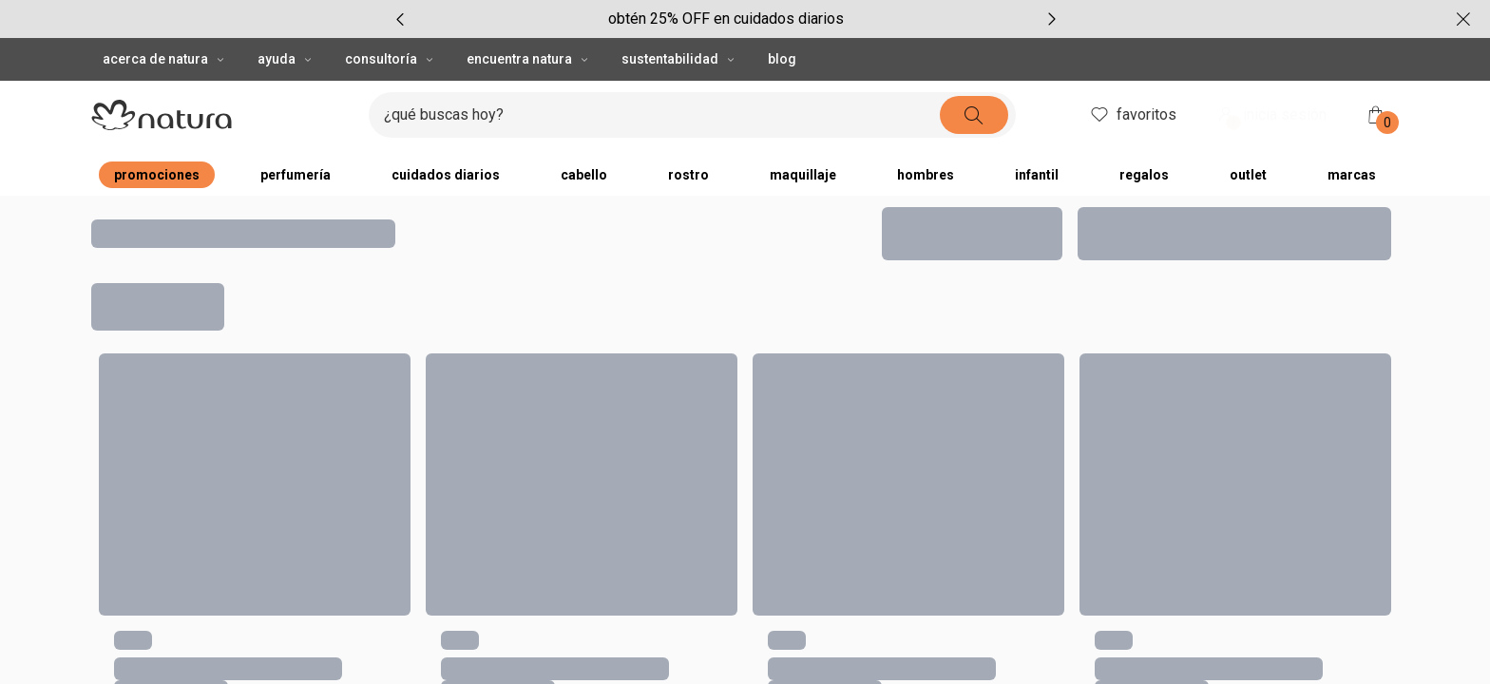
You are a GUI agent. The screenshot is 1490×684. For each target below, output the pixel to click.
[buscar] (974, 115)
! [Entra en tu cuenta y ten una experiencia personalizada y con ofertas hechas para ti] (1233, 122)
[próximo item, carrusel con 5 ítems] (1052, 19)
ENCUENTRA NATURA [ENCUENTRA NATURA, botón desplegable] (529, 58)
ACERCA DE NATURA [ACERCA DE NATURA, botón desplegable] (165, 58)
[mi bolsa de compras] (1376, 115)
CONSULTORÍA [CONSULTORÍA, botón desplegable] (390, 58)
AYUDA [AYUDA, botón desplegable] (286, 58)
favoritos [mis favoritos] (1132, 115)
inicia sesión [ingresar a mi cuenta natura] (1270, 116)
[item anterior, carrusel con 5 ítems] (400, 19)
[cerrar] (1463, 19)
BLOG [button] (782, 58)
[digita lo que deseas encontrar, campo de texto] (662, 115)
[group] (726, 19)
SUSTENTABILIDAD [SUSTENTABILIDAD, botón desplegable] (679, 58)
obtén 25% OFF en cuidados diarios (726, 19)
